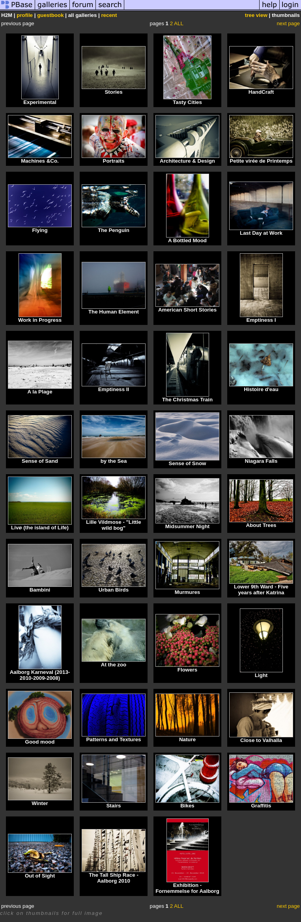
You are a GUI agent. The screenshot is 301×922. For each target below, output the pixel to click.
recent (109, 15)
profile (25, 15)
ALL (178, 23)
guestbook (50, 15)
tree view (256, 15)
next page (288, 23)
